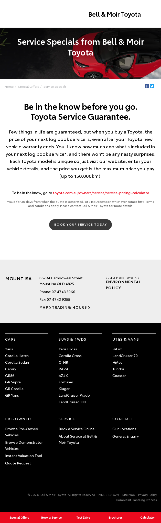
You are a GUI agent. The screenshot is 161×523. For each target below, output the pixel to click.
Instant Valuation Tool (23, 455)
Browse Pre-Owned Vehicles (21, 431)
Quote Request (18, 462)
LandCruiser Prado (74, 395)
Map (43, 307)
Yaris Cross (68, 348)
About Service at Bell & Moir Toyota (78, 439)
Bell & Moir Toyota (114, 14)
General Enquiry (125, 436)
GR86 (10, 375)
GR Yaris (12, 395)
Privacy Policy (147, 494)
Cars (10, 339)
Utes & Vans (125, 339)
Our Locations (124, 428)
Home (9, 86)
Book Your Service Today (80, 224)
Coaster (119, 375)
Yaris (9, 348)
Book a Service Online (76, 428)
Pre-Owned (18, 418)
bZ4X (63, 375)
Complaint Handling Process (136, 499)
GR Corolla (14, 388)
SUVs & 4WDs (72, 339)
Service (67, 418)
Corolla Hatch (17, 355)
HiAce (117, 362)
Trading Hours (69, 307)
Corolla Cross (70, 355)
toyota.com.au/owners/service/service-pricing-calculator (101, 192)
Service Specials (55, 86)
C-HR (63, 362)
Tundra (118, 368)
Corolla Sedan (17, 362)
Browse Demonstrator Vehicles (24, 445)
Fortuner (66, 381)
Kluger (64, 388)
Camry (10, 368)
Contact (122, 418)
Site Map (128, 494)
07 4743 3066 (63, 291)
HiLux (117, 348)
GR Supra (13, 381)
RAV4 (63, 368)
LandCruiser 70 (125, 355)
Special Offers (28, 86)
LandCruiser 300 (72, 401)
